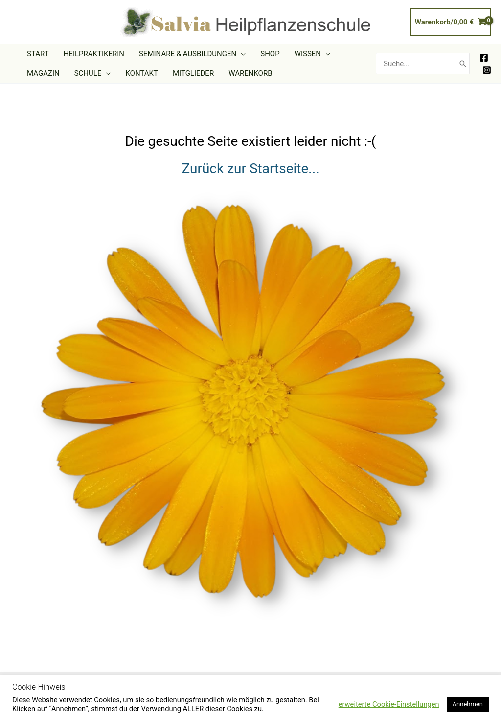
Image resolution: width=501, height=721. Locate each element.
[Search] (462, 63)
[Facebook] (483, 57)
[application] (241, 54)
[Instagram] (486, 70)
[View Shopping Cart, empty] (450, 22)
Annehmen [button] (468, 704)
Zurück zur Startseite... (250, 169)
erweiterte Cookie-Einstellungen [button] (389, 704)
